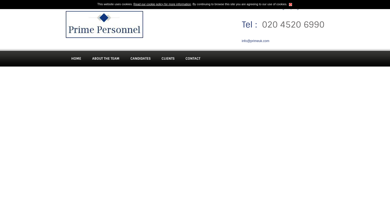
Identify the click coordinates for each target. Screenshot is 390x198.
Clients (168, 58)
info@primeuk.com (255, 41)
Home (76, 58)
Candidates (140, 58)
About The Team (105, 58)
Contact (193, 58)
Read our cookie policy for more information (162, 4)
